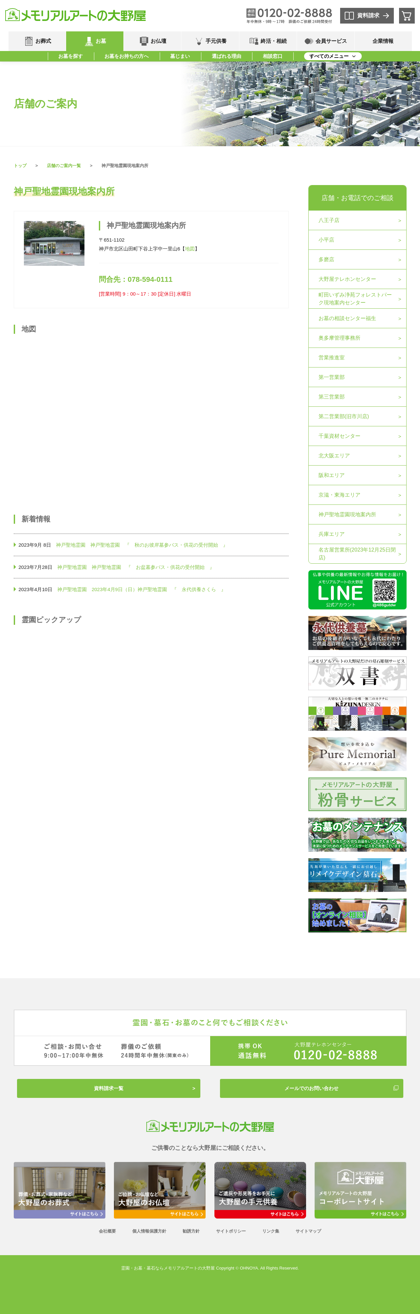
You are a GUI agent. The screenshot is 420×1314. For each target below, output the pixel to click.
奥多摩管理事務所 (339, 338)
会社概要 (107, 1231)
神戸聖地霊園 (70, 545)
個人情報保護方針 (149, 1231)
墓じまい (180, 56)
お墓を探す (70, 56)
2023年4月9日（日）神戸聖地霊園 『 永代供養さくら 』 (159, 589)
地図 (190, 248)
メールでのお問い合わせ (311, 1088)
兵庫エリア (332, 534)
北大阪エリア (334, 455)
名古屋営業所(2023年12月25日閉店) (357, 553)
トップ (20, 165)
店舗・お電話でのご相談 (357, 197)
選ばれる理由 (226, 56)
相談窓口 (273, 56)
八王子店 (329, 220)
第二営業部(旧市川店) (344, 416)
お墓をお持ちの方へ (126, 56)
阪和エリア (332, 475)
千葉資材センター (339, 436)
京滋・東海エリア (339, 495)
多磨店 (326, 259)
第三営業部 (332, 397)
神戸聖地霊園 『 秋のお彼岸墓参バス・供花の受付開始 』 (159, 545)
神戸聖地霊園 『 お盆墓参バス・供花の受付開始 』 (153, 567)
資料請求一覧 (108, 1088)
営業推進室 (332, 357)
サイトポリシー (231, 1231)
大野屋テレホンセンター (347, 279)
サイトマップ (308, 1231)
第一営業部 (332, 377)
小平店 (326, 240)
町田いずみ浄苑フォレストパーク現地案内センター (355, 298)
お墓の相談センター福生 (347, 318)
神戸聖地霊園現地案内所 (347, 514)
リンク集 (270, 1231)
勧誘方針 (191, 1231)
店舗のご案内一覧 (64, 165)
